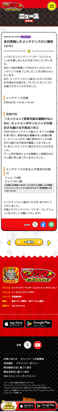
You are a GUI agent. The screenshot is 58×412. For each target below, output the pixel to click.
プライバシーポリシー (27, 363)
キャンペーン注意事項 (32, 359)
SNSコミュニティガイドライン (19, 376)
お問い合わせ (10, 359)
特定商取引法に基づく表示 (17, 368)
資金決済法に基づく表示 (16, 372)
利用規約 (8, 363)
